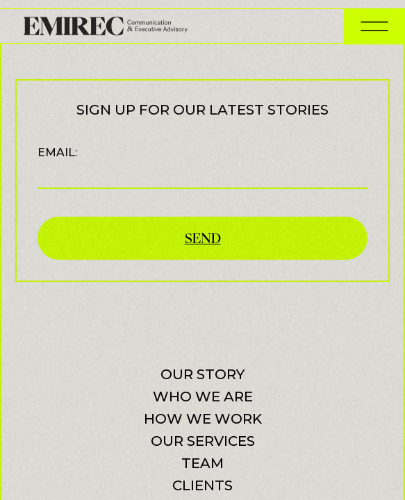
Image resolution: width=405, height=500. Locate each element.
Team (202, 463)
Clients (202, 485)
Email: (202, 167)
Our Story (202, 374)
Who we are (203, 396)
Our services (203, 441)
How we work (203, 418)
